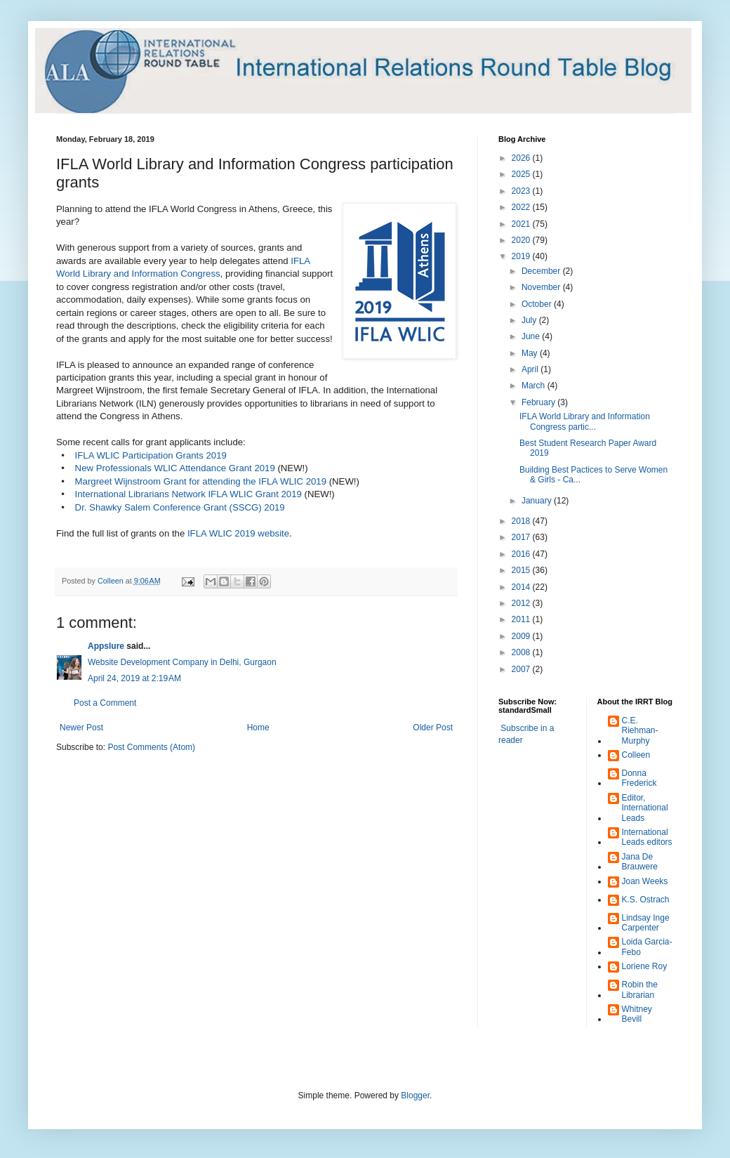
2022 (522, 207)
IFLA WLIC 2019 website (238, 533)
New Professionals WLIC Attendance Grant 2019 (175, 468)
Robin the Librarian (640, 989)
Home (258, 727)
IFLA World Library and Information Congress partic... (584, 421)
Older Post (433, 727)
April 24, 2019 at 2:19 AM (134, 678)
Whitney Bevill (637, 1014)
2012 (522, 603)
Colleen (636, 755)
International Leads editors (647, 837)
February (539, 402)
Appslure (106, 646)
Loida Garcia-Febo (647, 946)
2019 (522, 256)
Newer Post (81, 727)
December (542, 271)
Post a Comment (105, 703)
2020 (522, 240)
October (538, 304)
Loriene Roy (645, 966)
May (531, 353)
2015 (522, 570)
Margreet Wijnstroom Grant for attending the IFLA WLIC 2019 (200, 481)
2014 (522, 587)
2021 (522, 224)
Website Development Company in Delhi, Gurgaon (182, 662)
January (538, 501)
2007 (522, 669)
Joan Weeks (645, 881)
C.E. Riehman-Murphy (640, 731)
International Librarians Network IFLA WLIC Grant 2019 (188, 494)
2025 (522, 174)
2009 (522, 636)
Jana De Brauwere (640, 861)
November (542, 287)
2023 (522, 191)
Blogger (415, 1095)
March (535, 385)
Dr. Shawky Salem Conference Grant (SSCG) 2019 (180, 507)
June (532, 336)
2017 (522, 537)
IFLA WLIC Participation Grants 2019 (151, 455)
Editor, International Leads (645, 808)
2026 (522, 158)
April (531, 369)
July (530, 320)
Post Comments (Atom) (151, 747)
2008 (522, 652)
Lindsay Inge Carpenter (646, 923)
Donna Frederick (639, 778)
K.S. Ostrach (646, 899)
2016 (522, 554)
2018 (522, 521)
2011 (522, 619)
